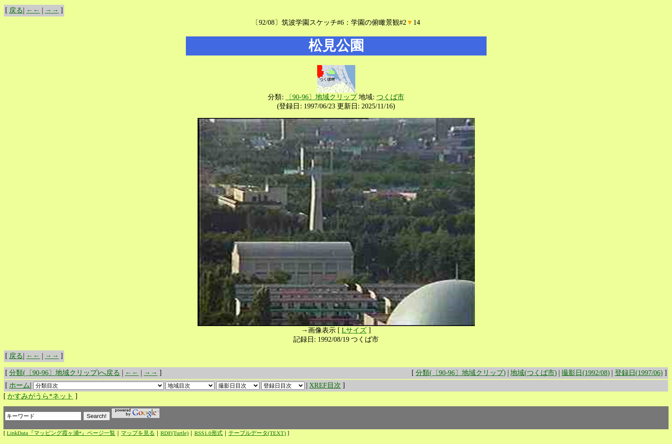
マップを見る (138, 433)
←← (33, 10)
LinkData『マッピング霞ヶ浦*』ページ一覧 (61, 433)
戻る (16, 10)
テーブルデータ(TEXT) (257, 433)
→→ (52, 10)
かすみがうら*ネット (40, 396)
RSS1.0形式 (208, 433)
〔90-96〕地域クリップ (321, 97)
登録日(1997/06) (639, 372)
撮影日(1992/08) (586, 372)
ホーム (19, 385)
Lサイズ (354, 330)
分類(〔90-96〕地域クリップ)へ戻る (64, 372)
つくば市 (390, 97)
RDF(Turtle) (174, 433)
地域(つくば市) (533, 372)
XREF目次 (325, 385)
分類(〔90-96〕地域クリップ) (461, 372)
